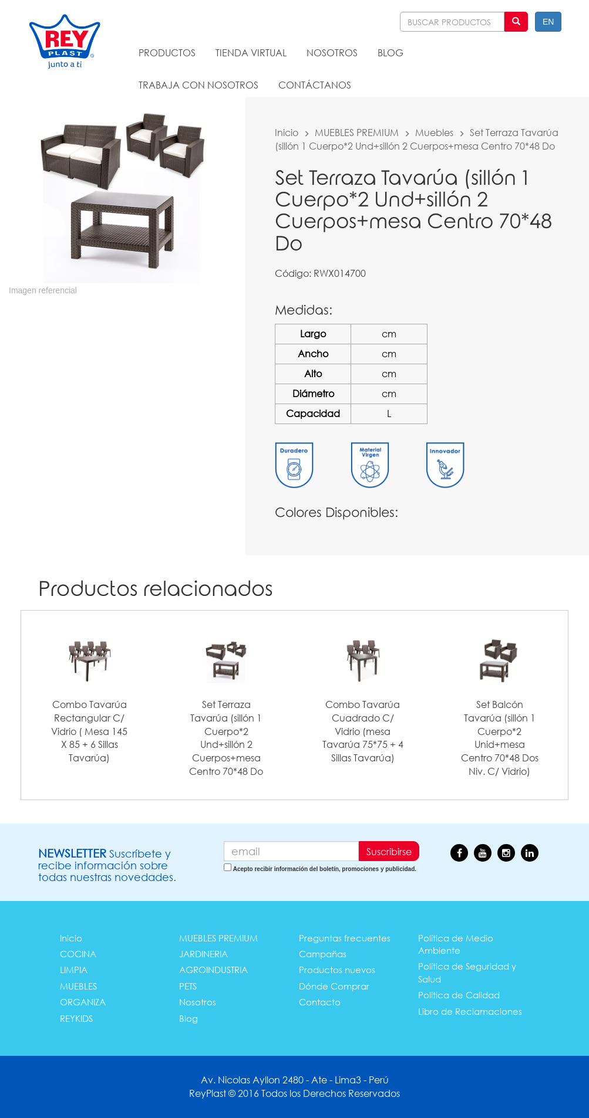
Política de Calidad (459, 995)
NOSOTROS (332, 52)
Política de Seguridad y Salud (467, 972)
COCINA (78, 954)
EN (548, 21)
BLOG (390, 52)
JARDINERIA (203, 954)
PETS (188, 986)
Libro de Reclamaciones (470, 1011)
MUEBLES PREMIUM (357, 132)
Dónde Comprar (334, 986)
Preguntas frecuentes (345, 938)
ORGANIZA (83, 1002)
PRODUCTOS (167, 52)
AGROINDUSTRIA (213, 969)
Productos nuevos (337, 969)
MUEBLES (78, 986)
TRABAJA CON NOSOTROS (198, 85)
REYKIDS (76, 1018)
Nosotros (197, 1002)
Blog (188, 1018)
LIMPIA (73, 969)
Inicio (286, 132)
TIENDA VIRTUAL (251, 52)
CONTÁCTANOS (314, 85)
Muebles (434, 132)
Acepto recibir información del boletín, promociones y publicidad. (324, 869)
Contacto (320, 1002)
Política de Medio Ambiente (455, 944)
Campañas (322, 954)
